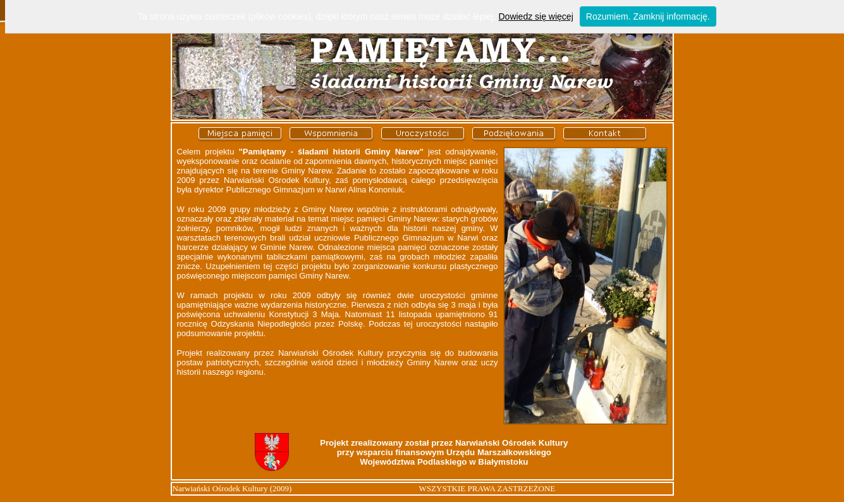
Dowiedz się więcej (535, 16)
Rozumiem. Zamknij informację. (648, 16)
